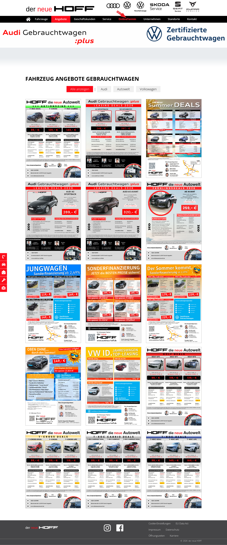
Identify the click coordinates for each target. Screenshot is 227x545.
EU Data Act (182, 523)
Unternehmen (152, 19)
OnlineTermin (127, 19)
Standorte (174, 19)
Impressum (155, 529)
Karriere (174, 535)
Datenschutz (172, 529)
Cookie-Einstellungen (160, 523)
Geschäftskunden (84, 19)
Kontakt (192, 19)
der (60, 9)
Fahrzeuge (41, 19)
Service (107, 19)
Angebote (61, 19)
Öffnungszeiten (157, 535)
